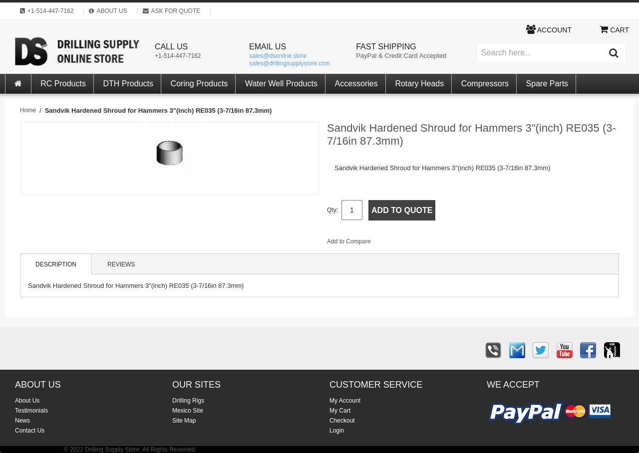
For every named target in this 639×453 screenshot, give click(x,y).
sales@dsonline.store (278, 55)
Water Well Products (281, 83)
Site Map (184, 420)
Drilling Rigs (188, 400)
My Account (344, 400)
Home (28, 110)
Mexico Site (187, 410)
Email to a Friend (391, 243)
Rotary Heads (419, 83)
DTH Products (128, 83)
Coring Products (199, 83)
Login (336, 430)
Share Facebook (411, 243)
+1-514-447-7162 (178, 55)
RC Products (63, 83)
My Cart (339, 410)
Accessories (356, 83)
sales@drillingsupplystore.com (289, 63)
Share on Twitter (431, 243)
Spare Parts (547, 83)
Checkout (342, 420)
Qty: (332, 210)
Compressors (485, 83)
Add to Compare (348, 241)
